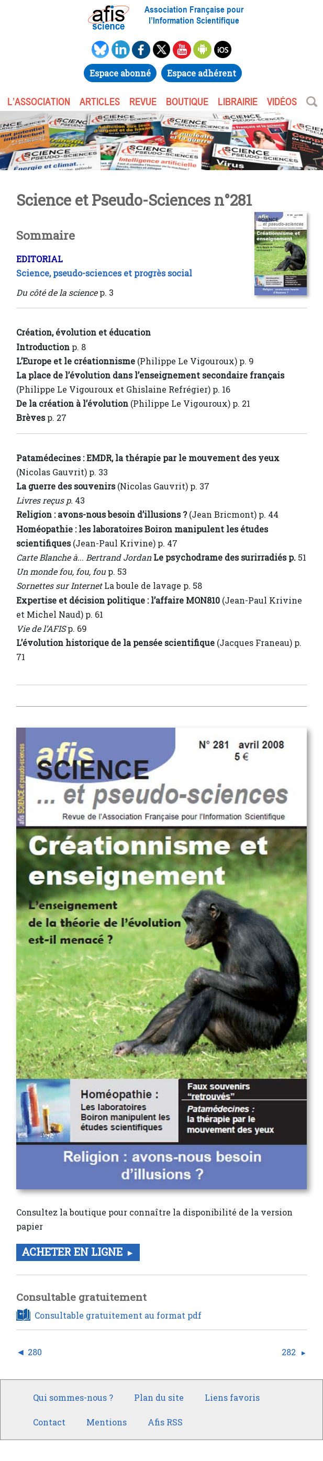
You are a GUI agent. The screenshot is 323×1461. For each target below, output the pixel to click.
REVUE (143, 101)
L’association (38, 101)
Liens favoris (232, 1397)
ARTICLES (100, 101)
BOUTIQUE (187, 101)
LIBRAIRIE (238, 101)
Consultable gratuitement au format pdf (118, 1315)
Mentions (106, 1422)
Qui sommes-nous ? (73, 1397)
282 (289, 1352)
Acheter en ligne (71, 1251)
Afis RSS (165, 1422)
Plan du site (159, 1397)
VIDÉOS (282, 101)
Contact (49, 1422)
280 (35, 1352)
